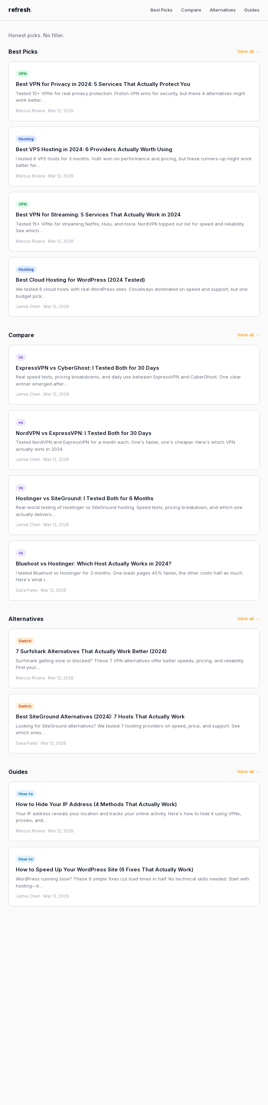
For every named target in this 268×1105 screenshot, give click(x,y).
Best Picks (161, 10)
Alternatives (223, 10)
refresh (20, 9)
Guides (252, 10)
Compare (191, 10)
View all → (248, 51)
